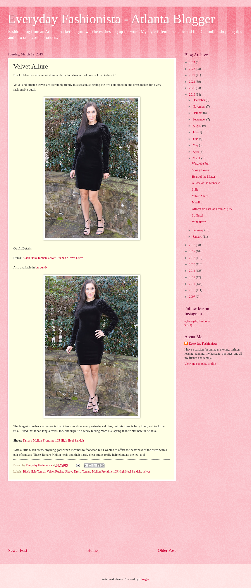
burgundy (42, 267)
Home (92, 550)
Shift (195, 189)
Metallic (197, 202)
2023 (192, 68)
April (196, 151)
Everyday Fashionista (203, 343)
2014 (192, 270)
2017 (192, 251)
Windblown (199, 222)
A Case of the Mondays (206, 183)
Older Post (167, 550)
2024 (192, 62)
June (196, 139)
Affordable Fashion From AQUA (212, 209)
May (196, 145)
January (198, 236)
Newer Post (17, 550)
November (199, 106)
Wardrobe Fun (200, 163)
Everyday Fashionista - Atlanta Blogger (111, 19)
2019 (192, 94)
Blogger (144, 579)
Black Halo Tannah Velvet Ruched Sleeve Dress (52, 258)
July (195, 132)
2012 (192, 277)
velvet (146, 471)
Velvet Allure (200, 196)
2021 (192, 81)
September (199, 119)
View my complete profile (200, 363)
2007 (192, 296)
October (198, 113)
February (198, 230)
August (197, 125)
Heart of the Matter (203, 176)
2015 (192, 264)
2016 (192, 258)
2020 (192, 88)
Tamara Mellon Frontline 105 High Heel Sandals (53, 440)
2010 (192, 290)
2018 (192, 245)
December (199, 100)
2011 (192, 283)
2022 (192, 75)
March (197, 158)
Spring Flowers (201, 170)
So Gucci (197, 215)
